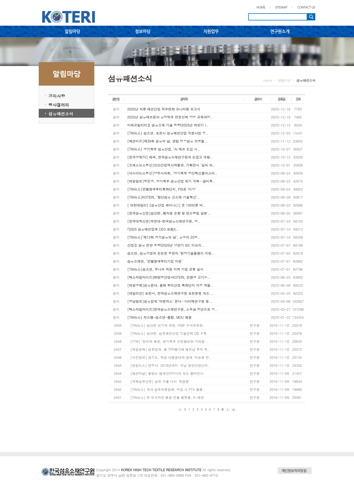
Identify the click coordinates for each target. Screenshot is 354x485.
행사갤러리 (58, 105)
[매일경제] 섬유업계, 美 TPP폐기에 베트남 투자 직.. (170, 349)
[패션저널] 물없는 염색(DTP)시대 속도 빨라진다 (166, 373)
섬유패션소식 (60, 114)
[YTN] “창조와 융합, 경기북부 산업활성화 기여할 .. (169, 341)
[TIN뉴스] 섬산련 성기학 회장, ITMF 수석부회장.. (167, 325)
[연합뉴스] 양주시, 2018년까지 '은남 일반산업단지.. (170, 365)
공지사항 (56, 96)
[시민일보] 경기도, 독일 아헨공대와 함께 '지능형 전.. (170, 357)
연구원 (255, 325)
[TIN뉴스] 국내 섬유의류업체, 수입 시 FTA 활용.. (167, 389)
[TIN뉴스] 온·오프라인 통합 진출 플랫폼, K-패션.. (168, 397)
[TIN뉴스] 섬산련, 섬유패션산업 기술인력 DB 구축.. (169, 333)
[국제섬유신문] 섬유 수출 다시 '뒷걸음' (160, 381)
